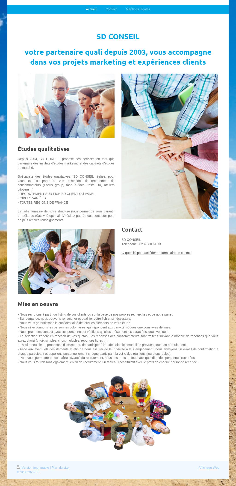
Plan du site (60, 467)
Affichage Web (208, 467)
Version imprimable (33, 467)
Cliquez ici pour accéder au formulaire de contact (156, 253)
